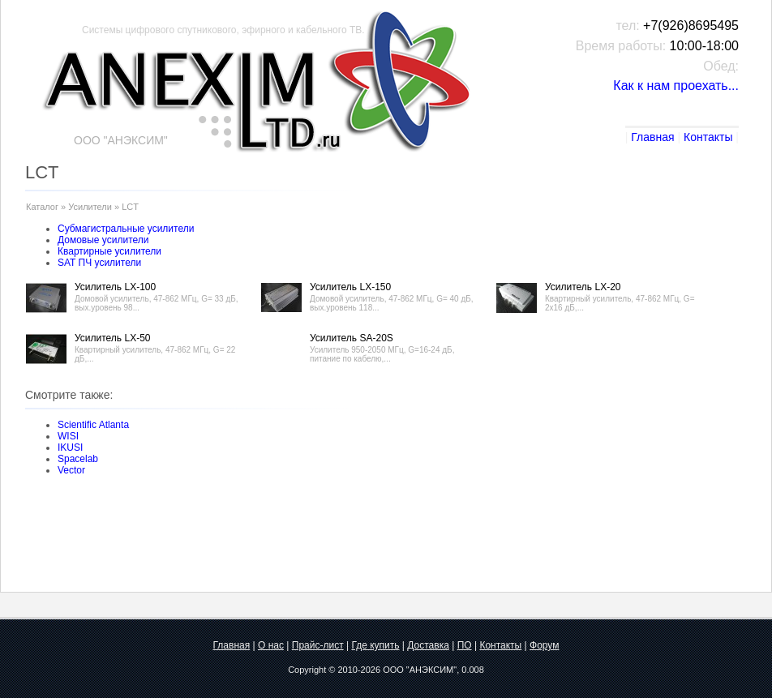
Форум (544, 645)
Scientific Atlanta (93, 424)
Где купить (375, 645)
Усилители (90, 207)
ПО (464, 645)
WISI (68, 436)
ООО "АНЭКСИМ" (420, 669)
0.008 (472, 669)
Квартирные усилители (109, 251)
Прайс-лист (318, 645)
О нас (271, 645)
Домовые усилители (103, 240)
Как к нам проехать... (676, 85)
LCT (130, 207)
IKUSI (70, 447)
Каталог (42, 207)
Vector (71, 470)
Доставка (428, 645)
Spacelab (78, 459)
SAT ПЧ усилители (99, 262)
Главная (652, 137)
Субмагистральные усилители (126, 228)
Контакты (708, 137)
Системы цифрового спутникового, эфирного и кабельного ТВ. (223, 30)
